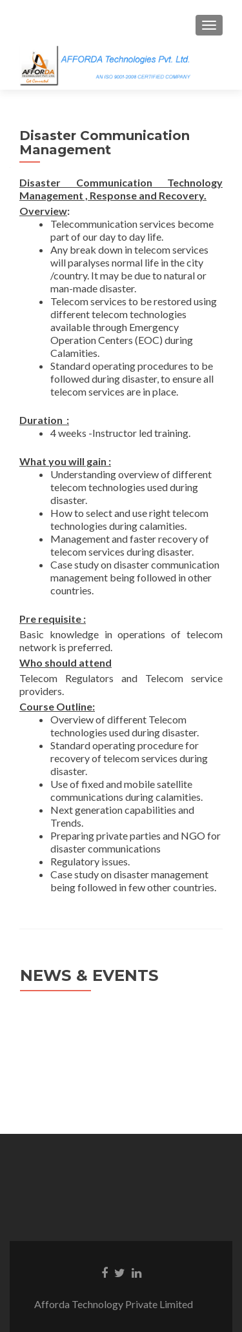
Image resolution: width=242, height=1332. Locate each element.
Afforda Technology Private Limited (121, 1304)
